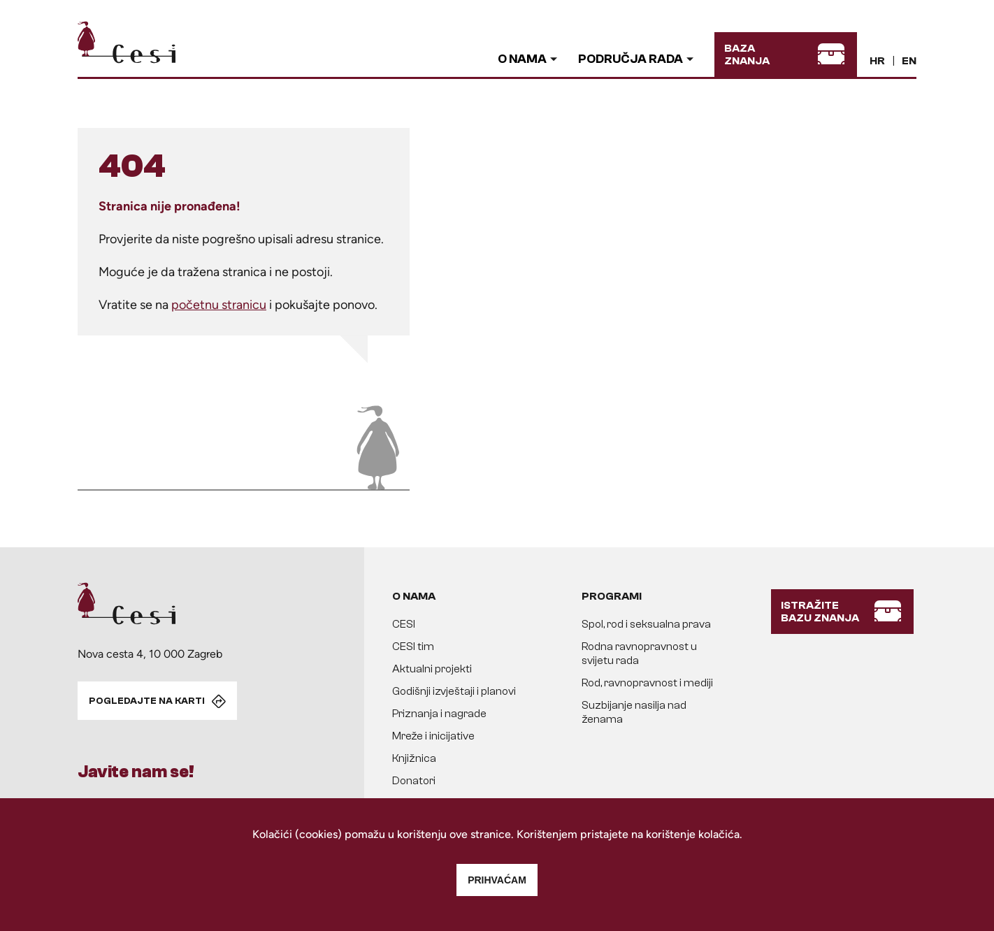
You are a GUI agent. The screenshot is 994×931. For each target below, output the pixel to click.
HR (877, 61)
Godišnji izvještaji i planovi (454, 691)
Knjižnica (414, 758)
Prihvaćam (497, 880)
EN (909, 61)
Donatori (413, 780)
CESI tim (413, 646)
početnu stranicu (218, 304)
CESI (403, 624)
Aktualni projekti (432, 669)
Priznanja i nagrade (439, 713)
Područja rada (630, 59)
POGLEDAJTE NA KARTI (147, 701)
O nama (522, 59)
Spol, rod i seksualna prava (646, 624)
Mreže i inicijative (433, 736)
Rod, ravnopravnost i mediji (647, 683)
